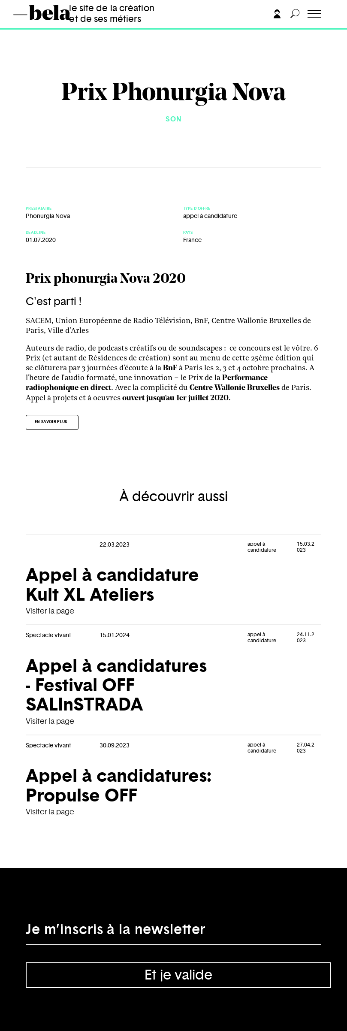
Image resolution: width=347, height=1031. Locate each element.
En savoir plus (51, 422)
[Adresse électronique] (173, 932)
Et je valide (178, 975)
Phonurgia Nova (48, 216)
